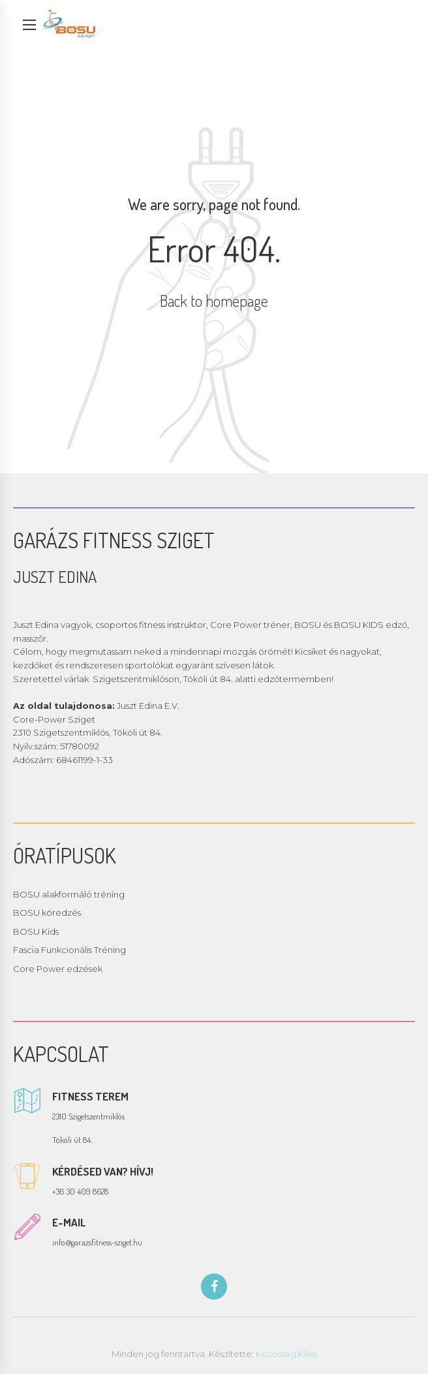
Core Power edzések (57, 968)
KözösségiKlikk (286, 1354)
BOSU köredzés (47, 912)
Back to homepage (214, 300)
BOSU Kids (36, 931)
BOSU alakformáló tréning (69, 894)
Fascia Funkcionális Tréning (69, 950)
